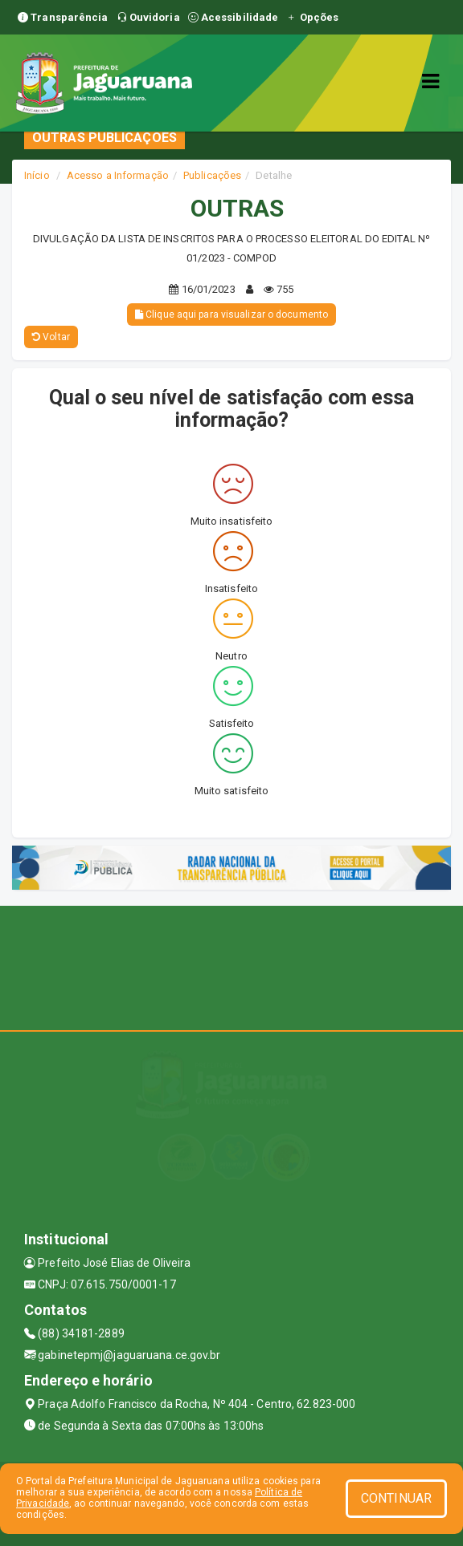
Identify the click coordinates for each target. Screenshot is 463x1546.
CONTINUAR (396, 1498)
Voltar (51, 337)
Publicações (212, 175)
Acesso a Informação (118, 175)
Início (37, 175)
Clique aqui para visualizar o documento (231, 314)
